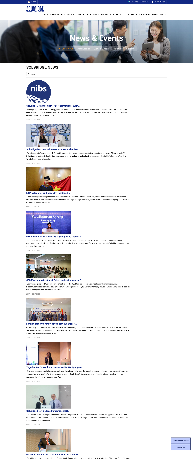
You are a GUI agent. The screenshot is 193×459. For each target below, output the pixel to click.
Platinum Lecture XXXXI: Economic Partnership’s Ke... (101, 288)
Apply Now (181, 447)
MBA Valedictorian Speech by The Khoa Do (96, 134)
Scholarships (139, 395)
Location (29, 399)
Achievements (32, 397)
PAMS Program (68, 414)
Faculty (29, 409)
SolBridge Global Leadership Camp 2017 (94, 314)
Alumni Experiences (106, 399)
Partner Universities (70, 409)
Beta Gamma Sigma (106, 397)
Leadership (30, 392)
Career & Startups (158, 1)
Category (32, 74)
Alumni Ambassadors (70, 419)
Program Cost (139, 392)
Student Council (104, 390)
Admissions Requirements (144, 390)
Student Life (119, 15)
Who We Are (31, 390)
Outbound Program (69, 412)
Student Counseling (106, 417)
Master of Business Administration (75, 392)
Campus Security (105, 422)
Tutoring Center (104, 419)
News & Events (159, 15)
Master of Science (69, 395)
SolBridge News (66, 49)
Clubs (100, 395)
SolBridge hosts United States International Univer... (101, 108)
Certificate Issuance (106, 404)
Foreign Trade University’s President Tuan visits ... (99, 211)
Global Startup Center (106, 392)
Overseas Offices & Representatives (76, 417)
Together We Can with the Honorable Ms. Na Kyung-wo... (102, 237)
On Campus (132, 15)
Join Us (29, 414)
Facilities (101, 414)
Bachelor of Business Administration (76, 390)
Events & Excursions (102, 49)
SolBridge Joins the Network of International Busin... (101, 82)
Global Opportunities (100, 15)
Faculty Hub (144, 1)
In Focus (117, 49)
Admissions (144, 15)
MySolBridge (131, 1)
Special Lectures (83, 49)
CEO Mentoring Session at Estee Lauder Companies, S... (102, 185)
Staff (28, 412)
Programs (83, 15)
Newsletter (129, 49)
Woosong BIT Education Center (110, 402)
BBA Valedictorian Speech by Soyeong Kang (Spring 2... (102, 160)
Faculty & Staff (68, 15)
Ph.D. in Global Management (73, 397)
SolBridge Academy (70, 399)
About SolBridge (51, 15)
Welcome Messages (34, 395)
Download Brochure (181, 441)
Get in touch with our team (132, 376)
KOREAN (32, 1)
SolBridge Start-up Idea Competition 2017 (95, 263)
